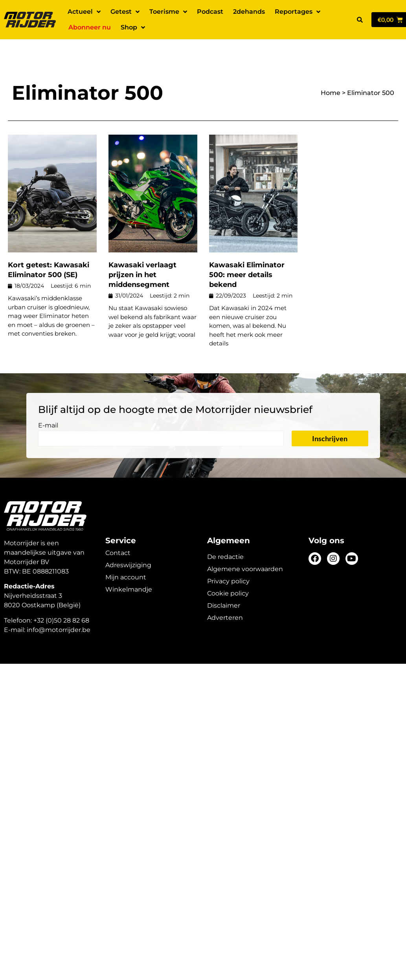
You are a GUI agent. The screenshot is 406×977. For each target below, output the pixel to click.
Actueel (84, 12)
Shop (133, 27)
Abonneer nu (89, 27)
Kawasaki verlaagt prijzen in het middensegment (142, 254)
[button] (360, 20)
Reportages (297, 12)
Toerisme (168, 12)
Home (330, 72)
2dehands (249, 11)
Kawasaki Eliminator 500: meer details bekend (247, 254)
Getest (125, 12)
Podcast (210, 11)
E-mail (48, 405)
